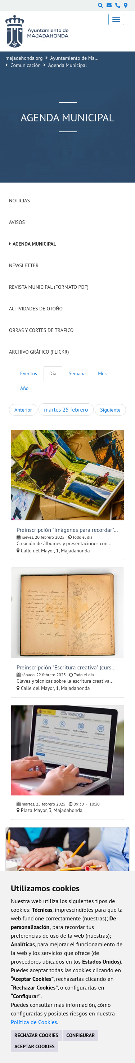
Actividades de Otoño (36, 308)
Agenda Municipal (34, 244)
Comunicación (25, 65)
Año (24, 388)
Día (53, 373)
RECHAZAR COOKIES (36, 1035)
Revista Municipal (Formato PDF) (49, 287)
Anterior (23, 410)
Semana (77, 373)
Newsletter (24, 265)
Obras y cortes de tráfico (41, 330)
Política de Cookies (34, 1022)
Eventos (28, 373)
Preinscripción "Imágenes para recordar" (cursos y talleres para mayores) (67, 529)
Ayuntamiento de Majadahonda (83, 58)
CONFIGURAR (80, 1035)
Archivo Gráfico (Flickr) (39, 352)
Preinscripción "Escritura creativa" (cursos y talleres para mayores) (67, 667)
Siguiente (110, 410)
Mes (102, 373)
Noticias (19, 200)
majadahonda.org (24, 58)
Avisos (17, 222)
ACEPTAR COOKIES (34, 1046)
